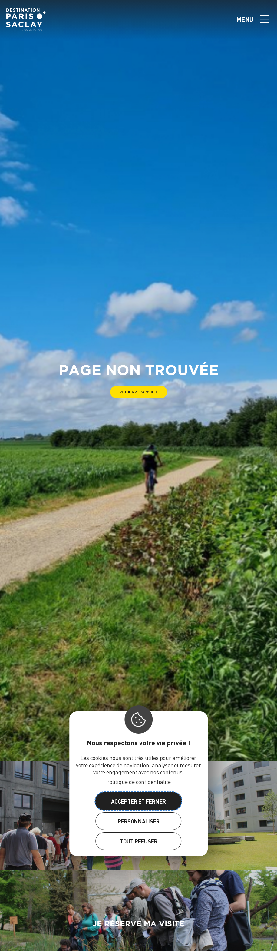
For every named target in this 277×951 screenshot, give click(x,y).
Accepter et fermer (138, 801)
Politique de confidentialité (138, 781)
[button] (138, 392)
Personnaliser (139, 821)
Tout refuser (138, 841)
